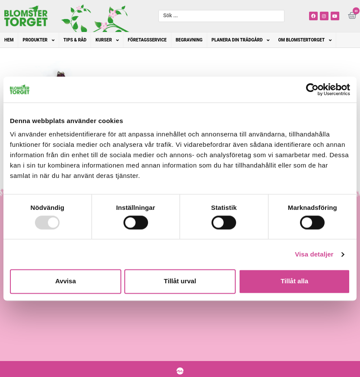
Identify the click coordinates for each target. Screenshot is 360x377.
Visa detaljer (314, 254)
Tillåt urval (180, 281)
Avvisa (65, 281)
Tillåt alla (294, 281)
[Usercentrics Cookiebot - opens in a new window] (312, 89)
